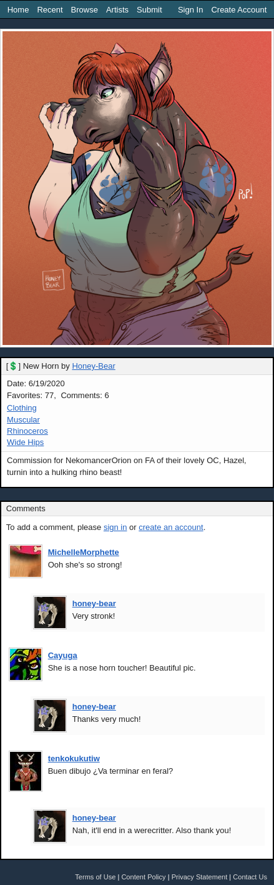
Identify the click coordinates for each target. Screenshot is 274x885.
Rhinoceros (27, 431)
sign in (115, 527)
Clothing (22, 407)
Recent (49, 9)
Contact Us (250, 877)
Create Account (239, 9)
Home (18, 9)
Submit (149, 9)
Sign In (190, 9)
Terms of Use (95, 877)
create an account (171, 527)
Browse (84, 9)
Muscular (23, 419)
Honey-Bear (93, 366)
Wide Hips (25, 442)
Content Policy (143, 877)
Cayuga (62, 655)
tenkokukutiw (74, 758)
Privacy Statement (200, 877)
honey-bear (94, 603)
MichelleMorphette (83, 552)
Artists (117, 9)
